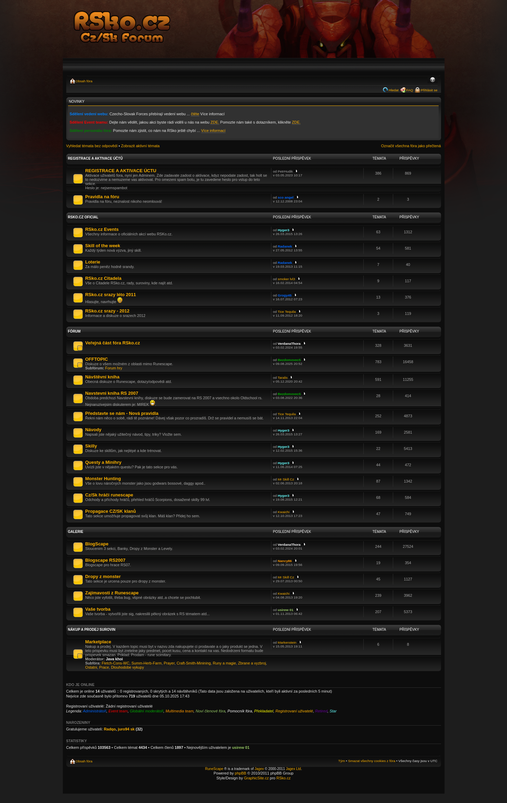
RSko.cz (284, 778)
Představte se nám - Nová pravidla (122, 413)
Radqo (110, 729)
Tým (341, 761)
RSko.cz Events (102, 229)
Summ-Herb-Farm (147, 663)
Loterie (92, 262)
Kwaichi (283, 512)
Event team (118, 711)
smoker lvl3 (286, 279)
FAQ (409, 90)
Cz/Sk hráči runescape (109, 494)
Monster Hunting (103, 478)
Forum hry (113, 368)
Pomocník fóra (239, 711)
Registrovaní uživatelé (294, 711)
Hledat (394, 90)
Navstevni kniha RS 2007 (111, 393)
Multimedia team (180, 711)
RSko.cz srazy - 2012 (107, 310)
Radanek (285, 246)
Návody (93, 429)
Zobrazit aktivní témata (140, 146)
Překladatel (263, 711)
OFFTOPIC (96, 359)
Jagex (259, 769)
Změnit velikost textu (433, 80)
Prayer (169, 663)
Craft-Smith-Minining (194, 663)
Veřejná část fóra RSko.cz (112, 342)
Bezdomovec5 (289, 360)
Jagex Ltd (293, 769)
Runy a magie (224, 663)
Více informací (213, 130)
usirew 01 (285, 610)
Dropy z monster (103, 576)
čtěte (195, 114)
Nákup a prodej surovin (92, 629)
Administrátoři (94, 711)
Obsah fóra (84, 81)
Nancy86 (285, 561)
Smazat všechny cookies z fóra (371, 761)
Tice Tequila (287, 311)
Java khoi (114, 659)
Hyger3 (283, 230)
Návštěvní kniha (102, 376)
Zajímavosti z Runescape (112, 592)
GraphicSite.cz (256, 778)
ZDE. (214, 122)
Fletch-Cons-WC (115, 663)
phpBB (240, 773)
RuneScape (214, 769)
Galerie (75, 532)
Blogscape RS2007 (105, 560)
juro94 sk (126, 729)
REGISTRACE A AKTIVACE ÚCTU (121, 170)
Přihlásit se (429, 90)
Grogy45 (284, 295)
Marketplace (98, 641)
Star (333, 711)
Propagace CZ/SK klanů (110, 511)
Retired (321, 711)
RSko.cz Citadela (103, 278)
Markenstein (287, 642)
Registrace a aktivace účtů (95, 158)
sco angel (286, 197)
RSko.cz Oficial (83, 217)
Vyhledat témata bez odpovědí (92, 146)
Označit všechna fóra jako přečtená (411, 146)
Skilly (91, 446)
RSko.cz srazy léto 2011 (110, 294)
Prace (104, 667)
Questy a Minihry (103, 462)
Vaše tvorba (98, 609)
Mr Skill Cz (286, 479)
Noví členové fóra (211, 711)
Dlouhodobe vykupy (127, 667)
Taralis (283, 377)
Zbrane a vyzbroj (252, 663)
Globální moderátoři (146, 711)
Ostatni (91, 667)
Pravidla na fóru (102, 196)
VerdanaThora (289, 343)
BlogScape (97, 543)
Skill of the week (102, 245)
